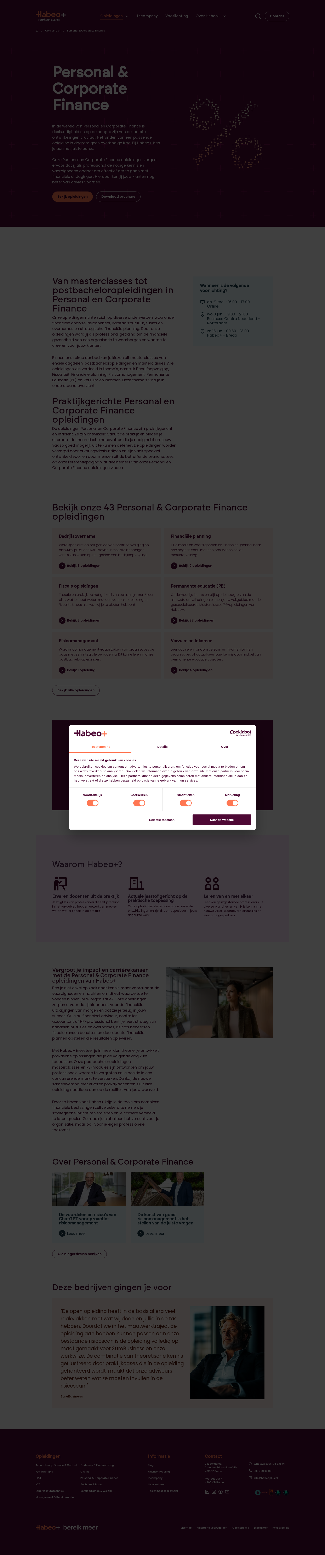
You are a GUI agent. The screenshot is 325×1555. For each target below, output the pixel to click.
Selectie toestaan (162, 819)
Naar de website (222, 819)
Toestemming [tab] (100, 746)
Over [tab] (224, 746)
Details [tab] (162, 746)
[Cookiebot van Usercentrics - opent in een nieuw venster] (233, 733)
